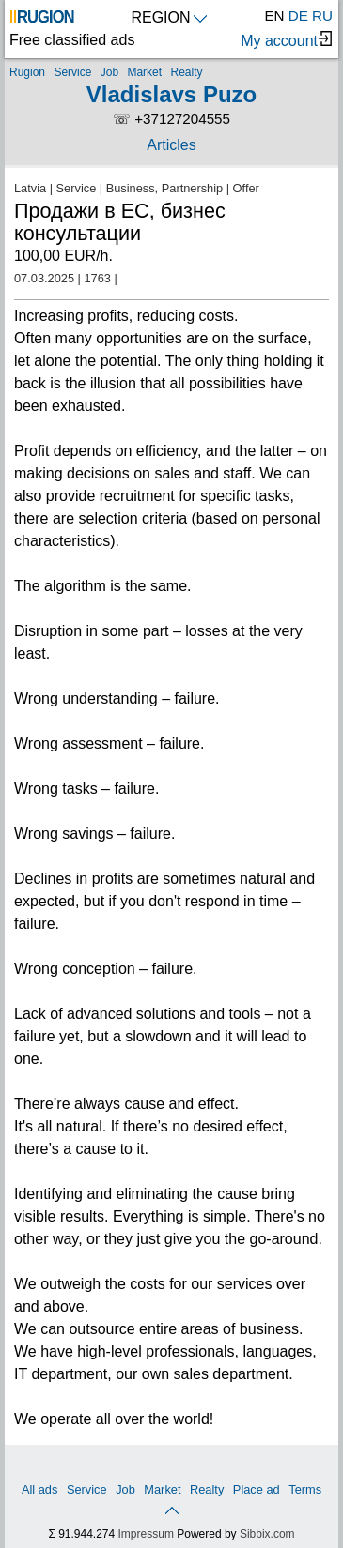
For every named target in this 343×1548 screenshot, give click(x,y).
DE (298, 15)
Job (109, 72)
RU (322, 15)
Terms (304, 1489)
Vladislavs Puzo (171, 94)
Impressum (146, 1533)
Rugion (27, 72)
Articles (171, 145)
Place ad (256, 1489)
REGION (168, 17)
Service (72, 72)
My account (286, 40)
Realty (186, 72)
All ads (39, 1489)
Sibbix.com (267, 1533)
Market (144, 72)
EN (274, 15)
